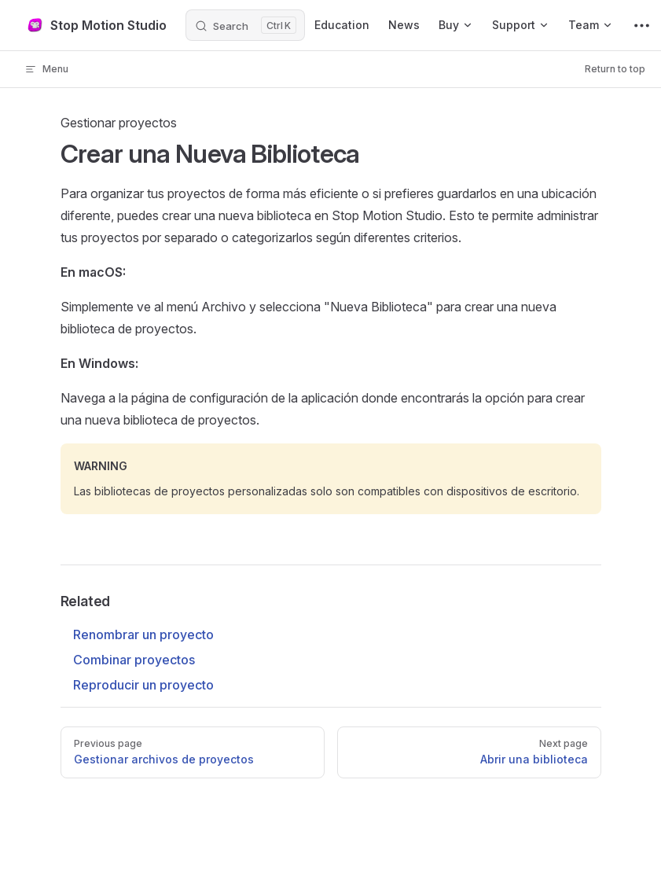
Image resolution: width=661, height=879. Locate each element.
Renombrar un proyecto (143, 634)
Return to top (615, 69)
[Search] (245, 25)
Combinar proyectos (134, 660)
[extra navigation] (641, 25)
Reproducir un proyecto (143, 685)
